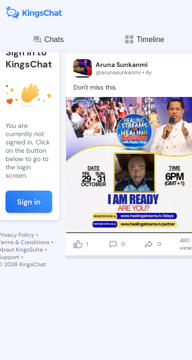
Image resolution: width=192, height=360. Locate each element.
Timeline (144, 39)
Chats (48, 40)
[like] (78, 244)
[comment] (113, 244)
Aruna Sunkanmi (122, 64)
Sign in (29, 202)
